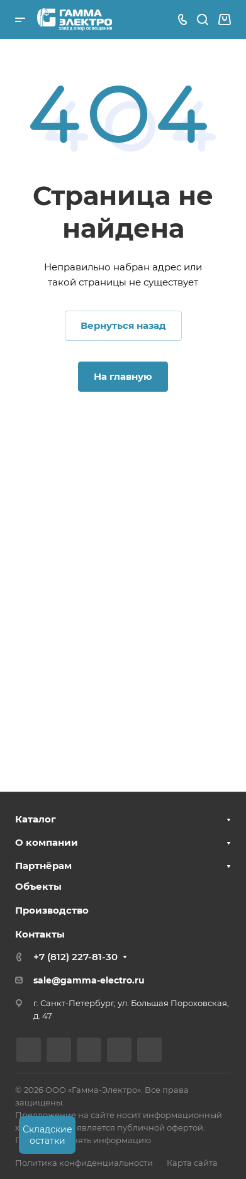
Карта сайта (192, 1163)
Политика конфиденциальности (84, 1163)
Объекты (38, 886)
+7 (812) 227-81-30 (75, 957)
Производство (52, 910)
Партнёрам (43, 866)
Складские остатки (47, 1135)
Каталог (35, 819)
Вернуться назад (123, 325)
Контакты (40, 934)
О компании (46, 842)
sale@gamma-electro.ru (89, 980)
